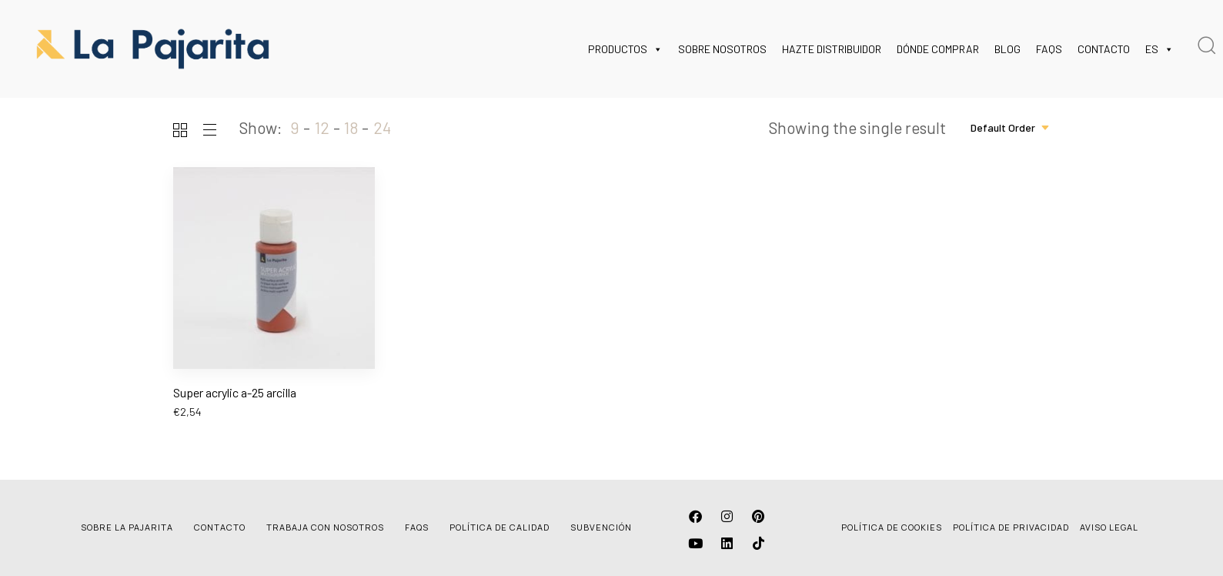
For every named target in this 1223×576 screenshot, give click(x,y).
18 (351, 127)
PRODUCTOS (625, 49)
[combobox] (1011, 128)
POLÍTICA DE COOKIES (891, 527)
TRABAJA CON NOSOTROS (325, 527)
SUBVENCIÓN (601, 527)
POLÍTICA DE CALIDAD (499, 527)
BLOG (1007, 48)
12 (322, 127)
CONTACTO (1104, 48)
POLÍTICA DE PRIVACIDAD (1011, 527)
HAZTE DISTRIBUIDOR (831, 48)
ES (1159, 49)
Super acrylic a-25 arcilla (234, 392)
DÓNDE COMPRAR (938, 48)
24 (382, 127)
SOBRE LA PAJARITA (127, 527)
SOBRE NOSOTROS (722, 48)
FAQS (1049, 48)
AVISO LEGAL (1109, 527)
